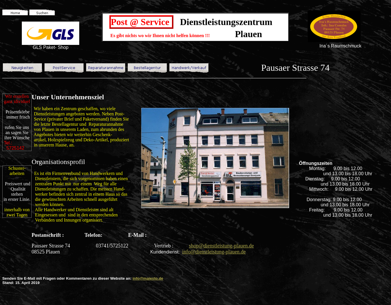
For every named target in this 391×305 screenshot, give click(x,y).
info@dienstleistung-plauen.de (214, 252)
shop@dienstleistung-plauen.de (221, 246)
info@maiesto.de (148, 278)
